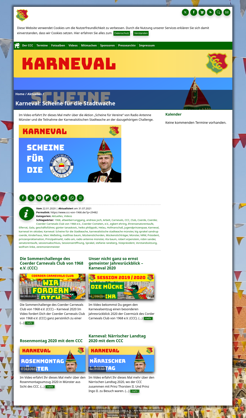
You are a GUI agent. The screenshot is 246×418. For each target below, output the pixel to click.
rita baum (111, 239)
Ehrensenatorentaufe (140, 223)
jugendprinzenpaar (135, 227)
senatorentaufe (28, 243)
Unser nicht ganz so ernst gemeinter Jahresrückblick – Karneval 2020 (115, 263)
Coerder (152, 220)
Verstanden (141, 33)
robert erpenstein (128, 239)
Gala (32, 227)
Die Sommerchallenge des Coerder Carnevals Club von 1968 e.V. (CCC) (51, 263)
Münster (134, 235)
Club (133, 220)
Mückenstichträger (117, 235)
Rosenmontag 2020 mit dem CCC (51, 340)
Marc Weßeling (52, 235)
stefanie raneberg (106, 243)
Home (19, 94)
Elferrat (23, 227)
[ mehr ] (29, 323)
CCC (127, 220)
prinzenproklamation (31, 239)
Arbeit (106, 220)
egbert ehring (118, 223)
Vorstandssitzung (146, 243)
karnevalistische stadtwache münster (111, 231)
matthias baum (72, 235)
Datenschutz (121, 33)
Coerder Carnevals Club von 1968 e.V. (58, 223)
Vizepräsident (126, 243)
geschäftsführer (45, 227)
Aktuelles (34, 94)
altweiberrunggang (73, 220)
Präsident (153, 235)
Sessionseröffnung (73, 243)
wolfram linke (27, 246)
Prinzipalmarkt (54, 239)
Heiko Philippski (128, 415)
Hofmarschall (115, 227)
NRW (143, 235)
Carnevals (117, 220)
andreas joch (94, 220)
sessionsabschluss (49, 243)
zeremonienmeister (48, 246)
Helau (102, 227)
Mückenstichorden (93, 235)
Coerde (142, 220)
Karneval (153, 227)
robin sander (147, 239)
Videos (68, 216)
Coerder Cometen (92, 223)
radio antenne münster (90, 239)
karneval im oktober (30, 231)
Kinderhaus (35, 235)
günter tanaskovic (66, 227)
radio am (69, 239)
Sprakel (89, 243)
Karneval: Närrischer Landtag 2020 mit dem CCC (117, 338)
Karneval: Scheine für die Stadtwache (66, 231)
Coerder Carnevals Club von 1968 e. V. (109, 410)
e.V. (107, 223)
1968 (57, 220)
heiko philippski (87, 227)
